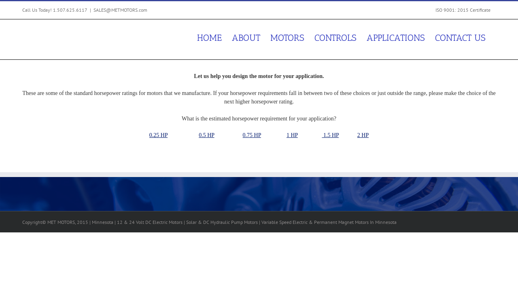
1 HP (292, 135)
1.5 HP (330, 135)
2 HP (363, 135)
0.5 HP (206, 135)
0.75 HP (252, 135)
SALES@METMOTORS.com (120, 10)
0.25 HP (158, 135)
